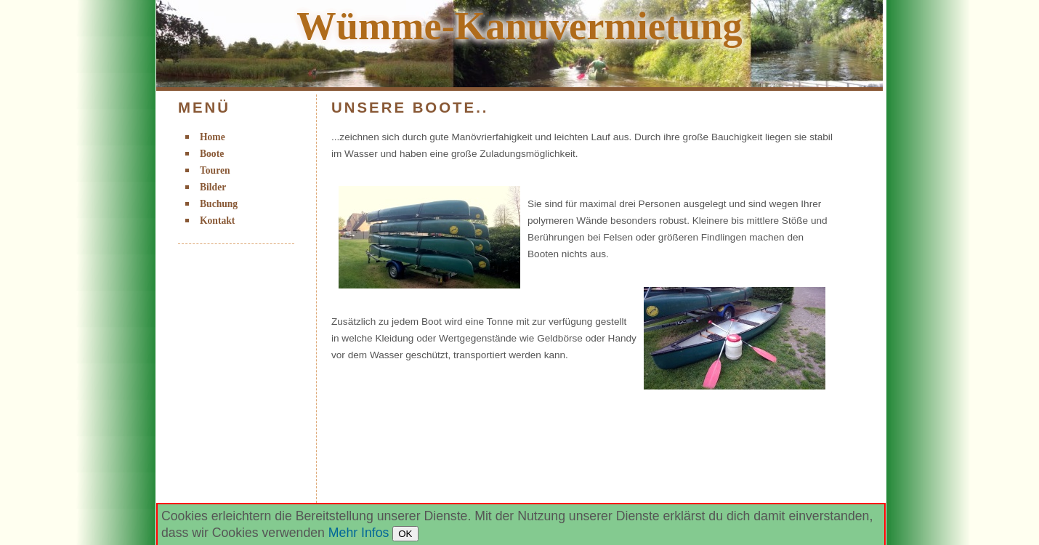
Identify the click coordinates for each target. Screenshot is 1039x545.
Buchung (219, 203)
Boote (212, 153)
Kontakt (217, 220)
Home (212, 137)
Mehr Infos (358, 532)
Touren (215, 170)
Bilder (213, 187)
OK (405, 533)
